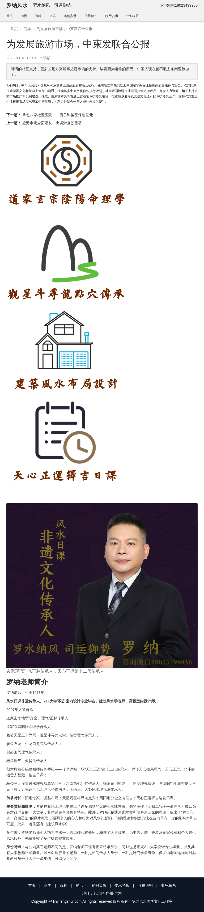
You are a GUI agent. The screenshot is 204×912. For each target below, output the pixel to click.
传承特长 (90, 16)
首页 (9, 16)
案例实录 (70, 16)
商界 (24, 16)
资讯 (52, 16)
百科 (38, 16)
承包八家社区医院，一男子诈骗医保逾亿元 (57, 115)
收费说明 (111, 16)
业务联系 (132, 16)
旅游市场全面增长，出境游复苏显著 (52, 123)
